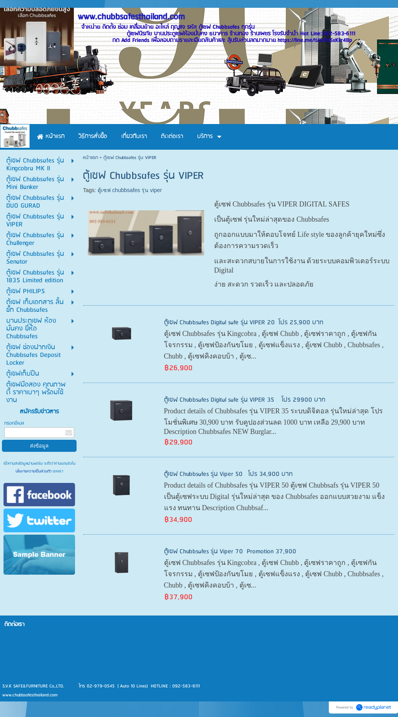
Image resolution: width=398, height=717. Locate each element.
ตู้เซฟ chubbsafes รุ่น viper (130, 190)
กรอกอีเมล (14, 423)
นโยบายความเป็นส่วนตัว (34, 471)
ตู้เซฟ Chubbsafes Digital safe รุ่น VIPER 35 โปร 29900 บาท (244, 400)
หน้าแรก (90, 158)
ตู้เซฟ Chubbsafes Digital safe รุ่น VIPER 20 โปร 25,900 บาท (243, 322)
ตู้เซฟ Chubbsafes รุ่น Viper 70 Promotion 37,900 (230, 551)
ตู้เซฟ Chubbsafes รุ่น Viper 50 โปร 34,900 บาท (228, 474)
